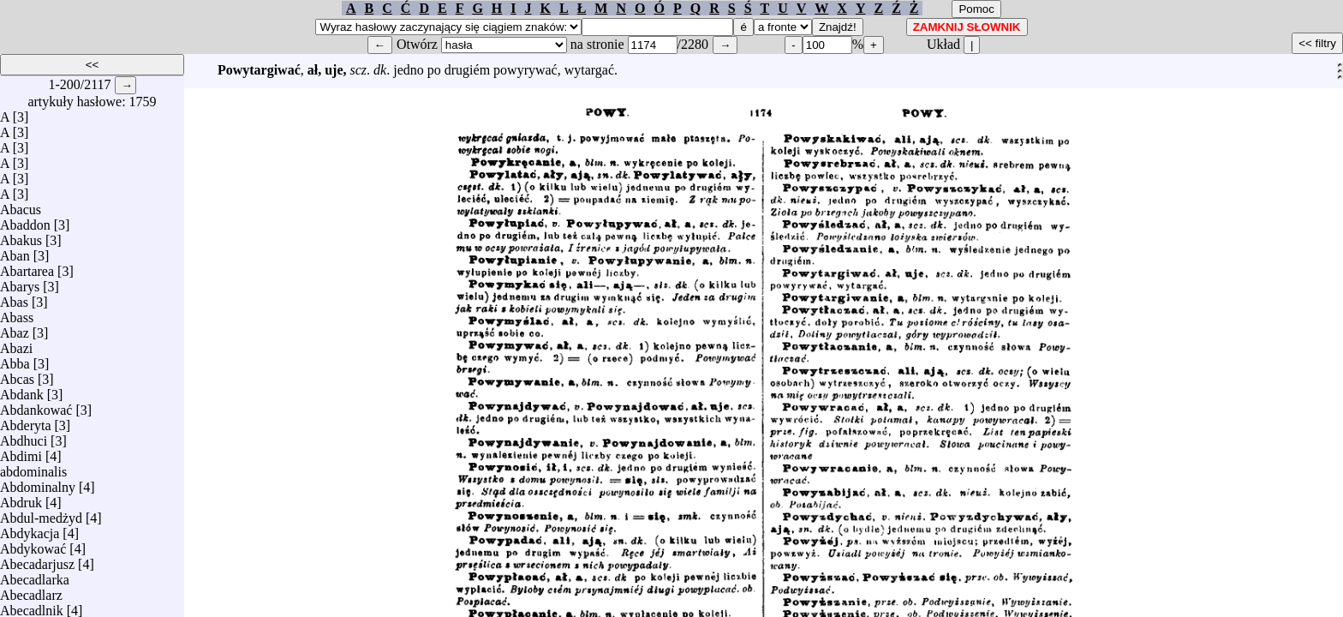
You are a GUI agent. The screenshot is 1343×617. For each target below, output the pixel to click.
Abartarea (27, 267)
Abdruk (21, 498)
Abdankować (36, 405)
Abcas (17, 375)
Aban (15, 251)
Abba (15, 359)
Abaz (14, 328)
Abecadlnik (31, 606)
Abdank (22, 390)
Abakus (21, 236)
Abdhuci (23, 436)
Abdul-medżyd (41, 513)
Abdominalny (37, 483)
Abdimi (21, 452)
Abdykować (33, 544)
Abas (14, 298)
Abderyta (25, 421)
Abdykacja (29, 529)
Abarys (19, 282)
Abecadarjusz (37, 560)
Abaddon (25, 220)
